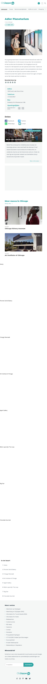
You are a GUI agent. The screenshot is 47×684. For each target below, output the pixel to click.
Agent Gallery (7, 583)
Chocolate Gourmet (9, 596)
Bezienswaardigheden (21, 9)
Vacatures (9, 627)
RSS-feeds (9, 624)
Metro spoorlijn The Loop (10, 587)
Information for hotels (12, 617)
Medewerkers (10, 619)
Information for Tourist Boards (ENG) (16, 614)
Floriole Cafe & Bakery (9, 569)
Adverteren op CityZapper (13, 609)
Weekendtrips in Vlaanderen (14, 645)
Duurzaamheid (10, 640)
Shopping (41, 9)
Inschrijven (28, 664)
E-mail (22, 123)
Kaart (37, 32)
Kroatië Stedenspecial (12, 642)
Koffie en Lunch (32, 9)
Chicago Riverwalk (8, 574)
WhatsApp (10, 123)
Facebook (9, 121)
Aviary (5, 565)
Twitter (22, 121)
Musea (11, 9)
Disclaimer (9, 632)
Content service (10, 622)
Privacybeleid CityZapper (13, 635)
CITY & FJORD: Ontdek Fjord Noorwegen (17, 637)
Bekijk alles (8, 203)
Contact (8, 629)
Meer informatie (34, 161)
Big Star (5, 591)
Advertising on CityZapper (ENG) (15, 611)
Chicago (4, 9)
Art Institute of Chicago (10, 578)
